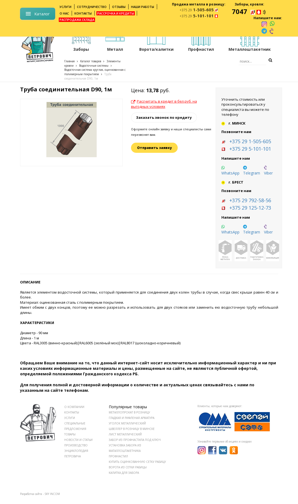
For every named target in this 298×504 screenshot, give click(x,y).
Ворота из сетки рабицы (128, 467)
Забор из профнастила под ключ (135, 440)
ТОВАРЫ (70, 434)
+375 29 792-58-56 (250, 200)
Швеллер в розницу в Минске (132, 429)
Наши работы (142, 7)
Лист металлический (125, 434)
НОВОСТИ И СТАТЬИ (78, 440)
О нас (64, 13)
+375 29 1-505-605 (250, 141)
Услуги (65, 7)
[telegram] (264, 31)
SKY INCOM (52, 494)
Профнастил (118, 456)
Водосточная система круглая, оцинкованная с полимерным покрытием (95, 72)
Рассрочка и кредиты (115, 13)
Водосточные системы (93, 65)
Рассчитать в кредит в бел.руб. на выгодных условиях (164, 104)
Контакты (83, 13)
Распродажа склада (77, 20)
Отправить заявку (154, 147)
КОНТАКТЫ (71, 412)
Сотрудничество (91, 7)
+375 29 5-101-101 (250, 148)
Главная (69, 61)
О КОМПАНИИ (74, 407)
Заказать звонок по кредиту (164, 117)
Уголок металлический (127, 423)
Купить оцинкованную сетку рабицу (137, 462)
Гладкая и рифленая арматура (131, 418)
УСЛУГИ (69, 418)
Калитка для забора (124, 473)
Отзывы (118, 7)
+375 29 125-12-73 (250, 207)
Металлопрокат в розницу (129, 412)
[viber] (272, 31)
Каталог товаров (90, 61)
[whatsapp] (272, 24)
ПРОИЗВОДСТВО (76, 445)
